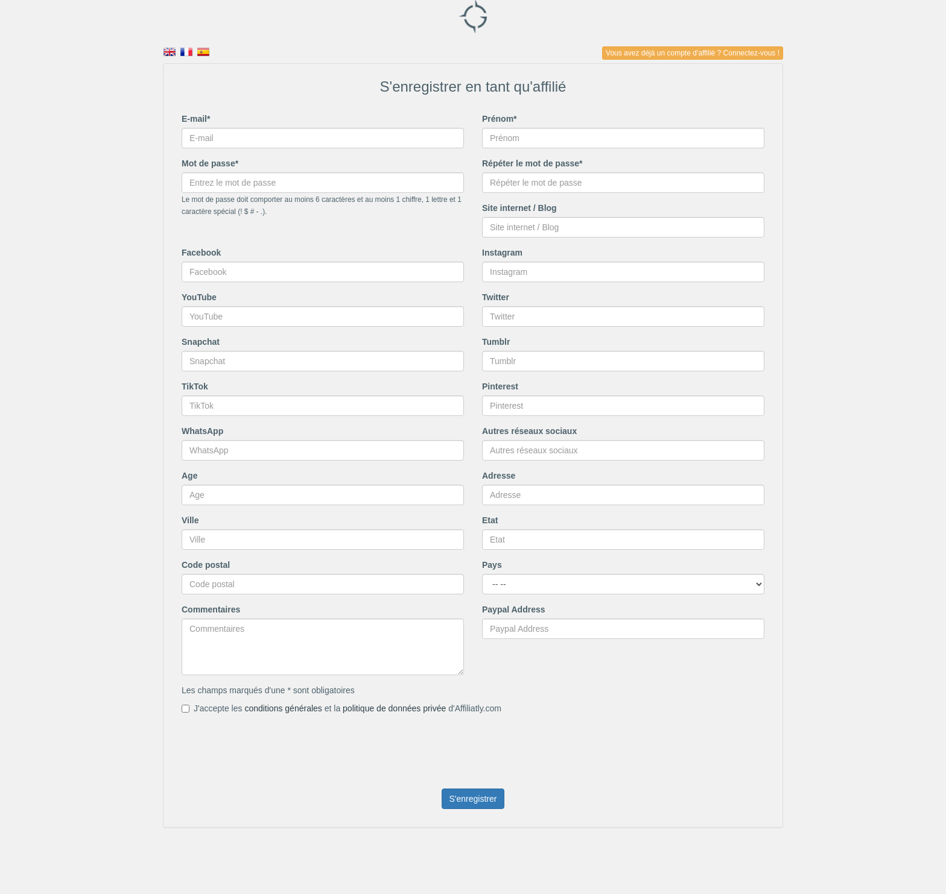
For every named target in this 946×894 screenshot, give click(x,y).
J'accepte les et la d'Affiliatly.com (341, 708)
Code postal (206, 565)
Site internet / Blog (519, 208)
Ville (190, 520)
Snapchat (201, 342)
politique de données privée (394, 708)
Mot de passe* (210, 163)
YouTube (199, 297)
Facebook (201, 252)
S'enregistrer (473, 799)
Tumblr (496, 342)
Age (189, 475)
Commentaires (211, 609)
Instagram (502, 252)
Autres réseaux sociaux (529, 431)
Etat (490, 520)
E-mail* (196, 119)
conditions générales (283, 708)
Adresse (498, 475)
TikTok (195, 386)
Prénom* (499, 119)
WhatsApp (202, 431)
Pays (492, 565)
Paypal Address (513, 609)
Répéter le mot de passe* (532, 163)
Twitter (495, 297)
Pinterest (500, 386)
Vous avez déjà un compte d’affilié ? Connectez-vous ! (692, 53)
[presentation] (273, 743)
